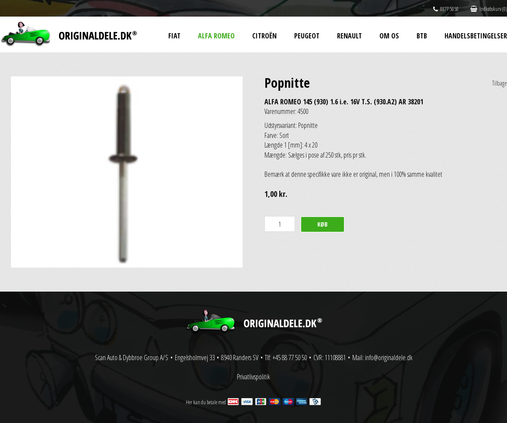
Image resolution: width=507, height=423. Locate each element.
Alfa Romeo (216, 35)
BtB (422, 35)
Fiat (174, 35)
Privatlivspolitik (253, 377)
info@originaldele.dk (389, 357)
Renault (349, 35)
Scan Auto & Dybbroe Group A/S (131, 357)
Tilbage (499, 83)
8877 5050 (445, 9)
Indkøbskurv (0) (488, 9)
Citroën (264, 35)
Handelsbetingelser (475, 35)
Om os (389, 35)
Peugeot (306, 35)
